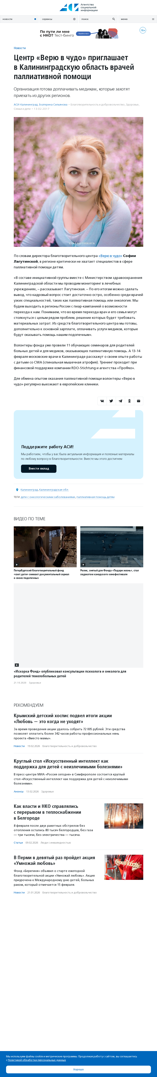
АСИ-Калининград (26, 104)
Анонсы (18, 791)
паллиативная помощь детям (95, 497)
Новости (20, 48)
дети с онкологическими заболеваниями (48, 497)
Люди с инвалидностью (56, 842)
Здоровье (132, 104)
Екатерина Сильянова (53, 104)
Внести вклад (39, 469)
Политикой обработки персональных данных (37, 1060)
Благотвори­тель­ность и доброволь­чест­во (98, 104)
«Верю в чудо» (110, 256)
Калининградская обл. (54, 489)
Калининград (29, 489)
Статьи (18, 842)
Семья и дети (22, 109)
